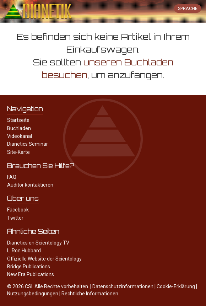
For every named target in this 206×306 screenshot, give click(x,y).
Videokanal (19, 136)
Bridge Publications (28, 266)
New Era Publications (30, 274)
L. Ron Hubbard (24, 250)
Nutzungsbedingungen (32, 293)
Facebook (18, 210)
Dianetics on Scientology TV (38, 243)
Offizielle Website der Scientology (44, 259)
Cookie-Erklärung (176, 286)
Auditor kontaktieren (30, 185)
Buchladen (19, 128)
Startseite (18, 120)
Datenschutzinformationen (122, 286)
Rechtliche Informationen (89, 293)
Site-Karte (18, 152)
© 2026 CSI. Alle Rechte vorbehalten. (48, 286)
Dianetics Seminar (27, 144)
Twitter (15, 218)
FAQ (11, 177)
